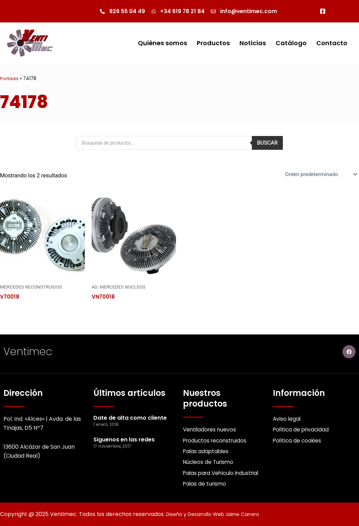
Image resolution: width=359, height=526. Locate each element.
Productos (213, 43)
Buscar (267, 143)
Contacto (331, 43)
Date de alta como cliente (130, 416)
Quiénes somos (162, 43)
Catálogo (291, 43)
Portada (9, 79)
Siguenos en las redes (124, 438)
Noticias (252, 43)
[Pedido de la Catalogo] (319, 175)
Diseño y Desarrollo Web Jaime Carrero (220, 514)
